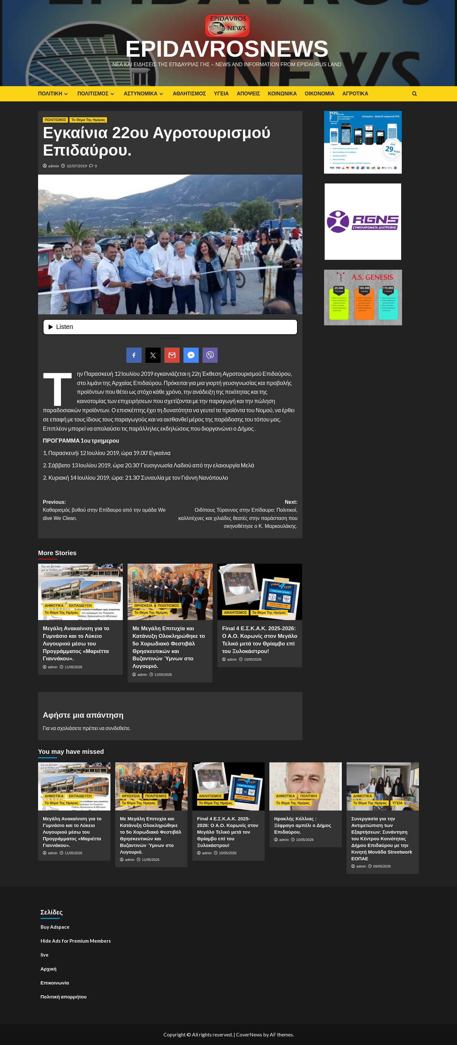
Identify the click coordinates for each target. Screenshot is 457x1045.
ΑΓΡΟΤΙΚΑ (355, 93)
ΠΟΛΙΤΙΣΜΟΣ (96, 94)
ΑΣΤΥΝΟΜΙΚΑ (144, 94)
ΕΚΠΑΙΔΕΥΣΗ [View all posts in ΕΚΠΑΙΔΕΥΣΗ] (80, 605)
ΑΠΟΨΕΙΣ (248, 93)
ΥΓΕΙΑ (221, 93)
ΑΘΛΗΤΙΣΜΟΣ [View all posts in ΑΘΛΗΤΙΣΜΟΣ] (235, 612)
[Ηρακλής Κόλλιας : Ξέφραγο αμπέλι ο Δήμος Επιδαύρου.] (305, 786)
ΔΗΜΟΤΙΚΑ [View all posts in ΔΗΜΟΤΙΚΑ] (54, 605)
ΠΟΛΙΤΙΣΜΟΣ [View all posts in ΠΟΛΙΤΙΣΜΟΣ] (55, 120)
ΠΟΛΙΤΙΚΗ (54, 94)
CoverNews (249, 1034)
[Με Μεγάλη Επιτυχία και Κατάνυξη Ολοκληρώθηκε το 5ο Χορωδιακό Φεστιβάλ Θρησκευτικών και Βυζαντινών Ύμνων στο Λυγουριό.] (170, 592)
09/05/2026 (382, 866)
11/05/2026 (73, 667)
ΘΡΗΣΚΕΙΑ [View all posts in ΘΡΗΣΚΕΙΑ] (143, 605)
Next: (233, 514)
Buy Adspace (55, 927)
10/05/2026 (253, 659)
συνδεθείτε (117, 728)
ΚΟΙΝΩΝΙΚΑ (282, 93)
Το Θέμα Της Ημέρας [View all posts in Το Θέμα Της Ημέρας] (88, 120)
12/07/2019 (77, 165)
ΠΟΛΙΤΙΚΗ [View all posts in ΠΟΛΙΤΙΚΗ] (308, 796)
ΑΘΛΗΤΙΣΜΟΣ (189, 93)
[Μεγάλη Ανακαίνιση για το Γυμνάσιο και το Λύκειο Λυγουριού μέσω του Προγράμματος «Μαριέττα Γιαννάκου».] (80, 592)
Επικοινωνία (55, 982)
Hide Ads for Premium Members (76, 941)
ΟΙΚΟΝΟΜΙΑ (319, 93)
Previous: (106, 510)
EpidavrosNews (226, 48)
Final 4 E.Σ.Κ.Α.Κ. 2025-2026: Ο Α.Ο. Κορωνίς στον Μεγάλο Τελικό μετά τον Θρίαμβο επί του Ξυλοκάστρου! (227, 832)
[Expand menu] (66, 94)
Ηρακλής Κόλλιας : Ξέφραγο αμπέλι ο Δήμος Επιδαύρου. (302, 825)
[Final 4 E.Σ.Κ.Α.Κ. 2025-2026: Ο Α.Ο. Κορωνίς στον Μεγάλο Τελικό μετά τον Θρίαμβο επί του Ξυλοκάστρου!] (259, 592)
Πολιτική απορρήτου (64, 996)
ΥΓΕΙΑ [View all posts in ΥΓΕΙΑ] (397, 803)
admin (53, 165)
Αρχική (48, 968)
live (45, 955)
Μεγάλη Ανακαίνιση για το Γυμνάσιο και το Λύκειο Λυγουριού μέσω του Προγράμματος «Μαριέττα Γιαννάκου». (76, 643)
